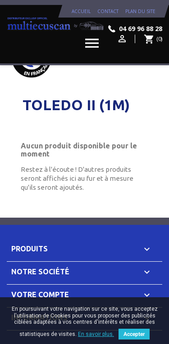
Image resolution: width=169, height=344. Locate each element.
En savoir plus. (96, 334)
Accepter (134, 334)
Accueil (81, 11)
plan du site (140, 11)
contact (108, 11)
